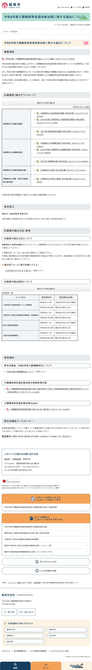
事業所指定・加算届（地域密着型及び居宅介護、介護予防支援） (27, 533)
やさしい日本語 (77, 7)
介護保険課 (37, 583)
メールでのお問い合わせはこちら (18, 470)
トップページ (12, 583)
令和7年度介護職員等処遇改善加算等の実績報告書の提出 (25, 527)
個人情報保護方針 (20, 651)
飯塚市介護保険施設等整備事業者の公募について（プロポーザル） (28, 552)
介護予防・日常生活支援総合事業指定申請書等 (21, 539)
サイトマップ (6, 651)
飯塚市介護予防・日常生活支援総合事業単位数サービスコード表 (27, 546)
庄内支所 (52, 636)
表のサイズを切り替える (46, 103)
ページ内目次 (11, 32)
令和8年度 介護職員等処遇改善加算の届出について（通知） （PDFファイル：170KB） (40, 59)
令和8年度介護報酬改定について (20, 372)
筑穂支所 (10, 636)
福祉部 (7, 459)
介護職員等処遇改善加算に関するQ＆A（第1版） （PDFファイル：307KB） (40, 409)
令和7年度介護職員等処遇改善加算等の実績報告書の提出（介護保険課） (30, 507)
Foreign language (64, 7)
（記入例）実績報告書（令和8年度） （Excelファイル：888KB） (64, 161)
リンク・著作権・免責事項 (38, 651)
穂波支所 (52, 630)
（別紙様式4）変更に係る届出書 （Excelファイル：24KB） (63, 170)
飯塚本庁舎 (11, 630)
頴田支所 (10, 642)
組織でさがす (21, 583)
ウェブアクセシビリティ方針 (59, 651)
